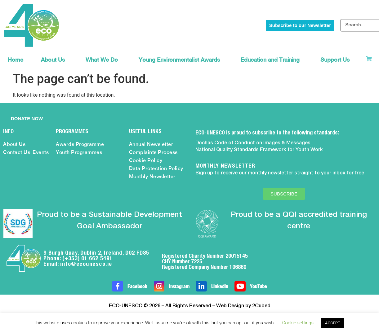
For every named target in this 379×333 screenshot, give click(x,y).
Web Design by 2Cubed (243, 306)
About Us (54, 59)
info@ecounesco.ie (86, 264)
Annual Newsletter (151, 144)
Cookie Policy (146, 160)
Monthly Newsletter (152, 176)
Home (15, 59)
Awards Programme (80, 144)
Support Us (336, 59)
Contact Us (16, 152)
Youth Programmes (79, 152)
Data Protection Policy (156, 168)
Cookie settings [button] (298, 323)
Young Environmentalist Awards (181, 59)
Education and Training (272, 59)
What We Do (103, 59)
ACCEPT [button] (332, 323)
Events (41, 152)
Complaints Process (153, 152)
